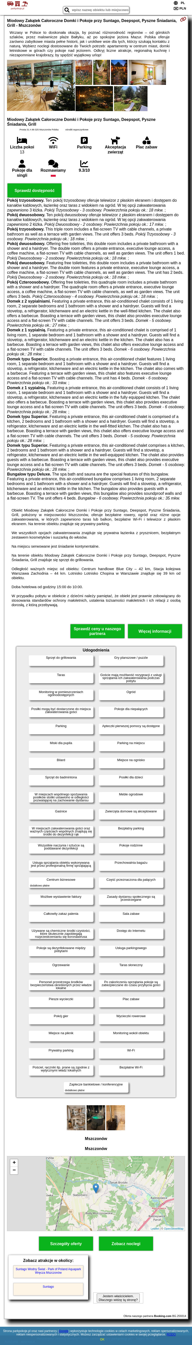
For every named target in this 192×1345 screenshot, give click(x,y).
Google (63, 1331)
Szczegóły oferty (66, 1244)
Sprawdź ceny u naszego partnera (97, 631)
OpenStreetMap (174, 1228)
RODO (171, 1334)
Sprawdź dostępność (34, 190)
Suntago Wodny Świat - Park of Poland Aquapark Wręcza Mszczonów (48, 1270)
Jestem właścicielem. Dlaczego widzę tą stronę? (118, 1298)
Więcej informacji (154, 631)
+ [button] (14, 1163)
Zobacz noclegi (126, 1244)
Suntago (48, 1286)
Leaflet (155, 1228)
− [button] (14, 1170)
